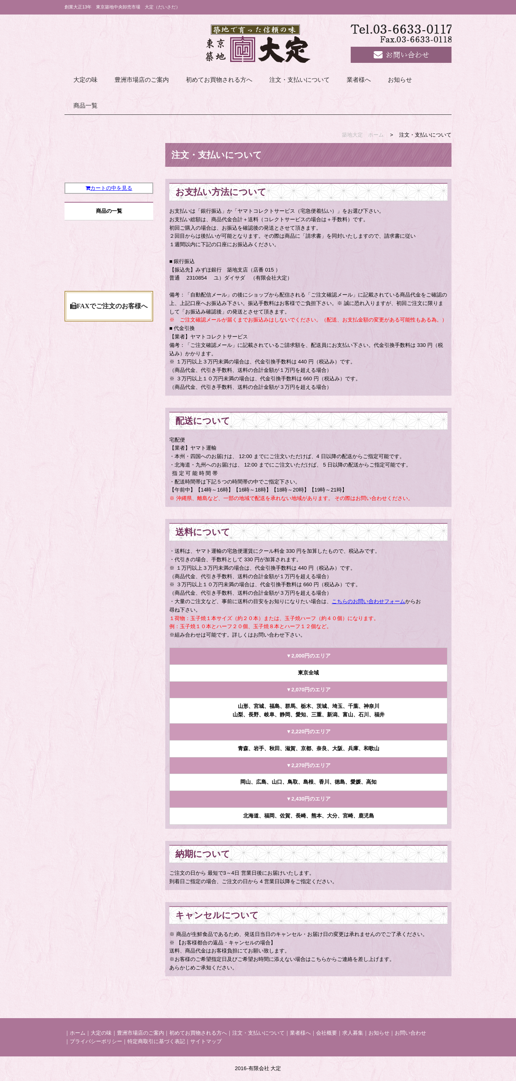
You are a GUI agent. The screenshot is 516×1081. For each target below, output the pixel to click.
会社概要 (326, 1033)
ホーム (77, 1033)
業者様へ (359, 80)
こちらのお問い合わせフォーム (368, 601)
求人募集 (352, 1033)
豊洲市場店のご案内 (141, 80)
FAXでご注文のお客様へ (109, 421)
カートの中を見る (108, 209)
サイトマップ (206, 1041)
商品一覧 (85, 105)
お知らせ (400, 80)
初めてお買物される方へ (219, 80)
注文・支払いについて (299, 80)
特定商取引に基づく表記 (156, 1041)
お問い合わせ (410, 1033)
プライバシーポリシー (96, 1041)
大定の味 (85, 80)
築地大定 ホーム (363, 135)
